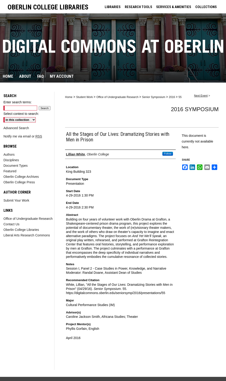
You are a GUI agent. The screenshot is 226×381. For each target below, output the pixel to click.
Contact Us (11, 224)
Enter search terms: (17, 102)
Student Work (85, 97)
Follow (167, 153)
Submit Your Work (16, 200)
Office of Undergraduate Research (117, 97)
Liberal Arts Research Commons (26, 235)
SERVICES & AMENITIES (173, 7)
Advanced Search (16, 128)
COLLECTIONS (206, 7)
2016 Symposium (195, 109)
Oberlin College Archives (21, 177)
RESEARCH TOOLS (138, 7)
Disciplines (11, 160)
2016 (172, 97)
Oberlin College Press (19, 182)
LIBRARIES (113, 7)
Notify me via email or (22, 136)
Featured (9, 171)
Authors (9, 154)
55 (179, 97)
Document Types (15, 165)
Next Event (201, 95)
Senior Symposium (154, 97)
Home (68, 97)
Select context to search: (21, 114)
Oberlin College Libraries (21, 230)
